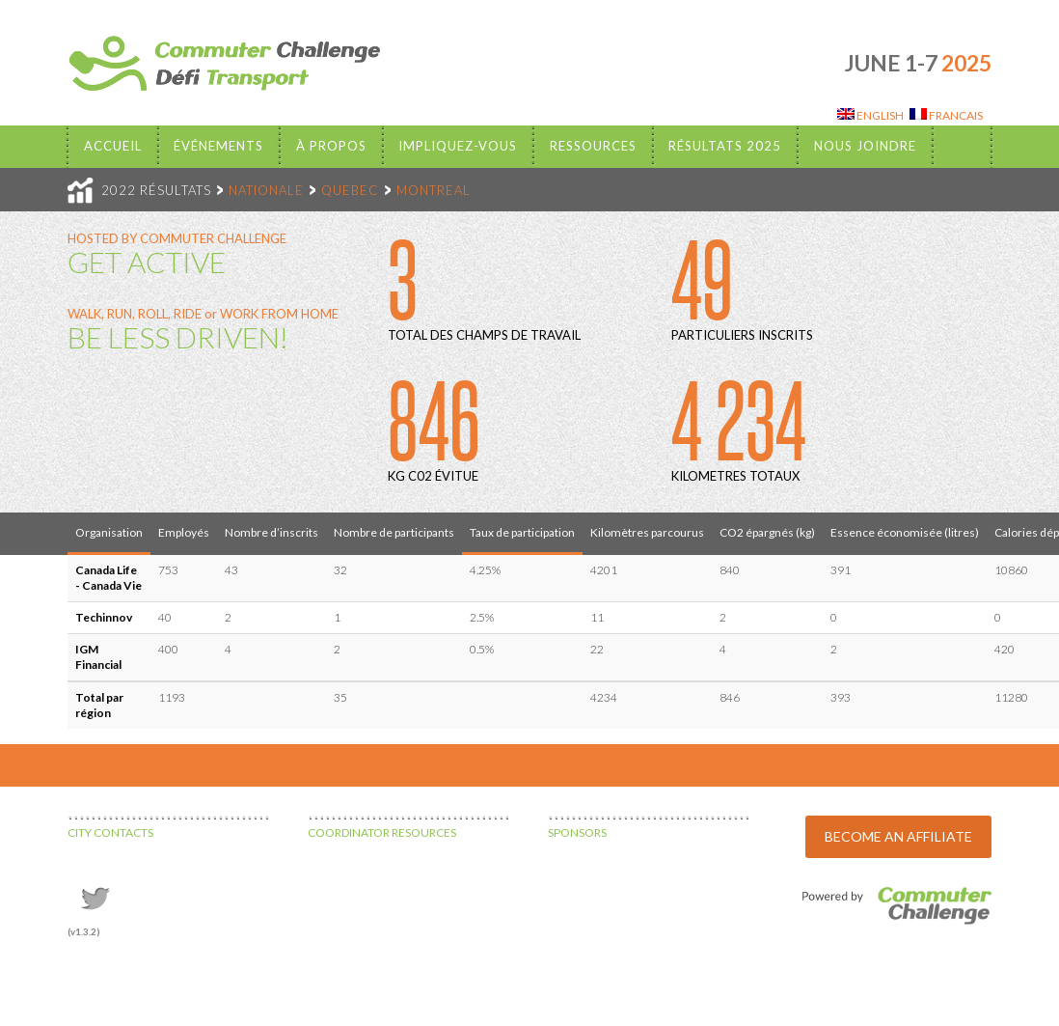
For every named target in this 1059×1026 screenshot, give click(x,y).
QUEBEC (350, 190)
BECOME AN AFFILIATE (898, 836)
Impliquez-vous (457, 145)
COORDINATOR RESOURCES (382, 832)
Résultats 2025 (724, 145)
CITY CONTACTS (110, 832)
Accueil (113, 145)
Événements (218, 145)
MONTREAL (433, 190)
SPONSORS (577, 832)
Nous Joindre (865, 145)
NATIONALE (266, 190)
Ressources (593, 145)
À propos (331, 145)
